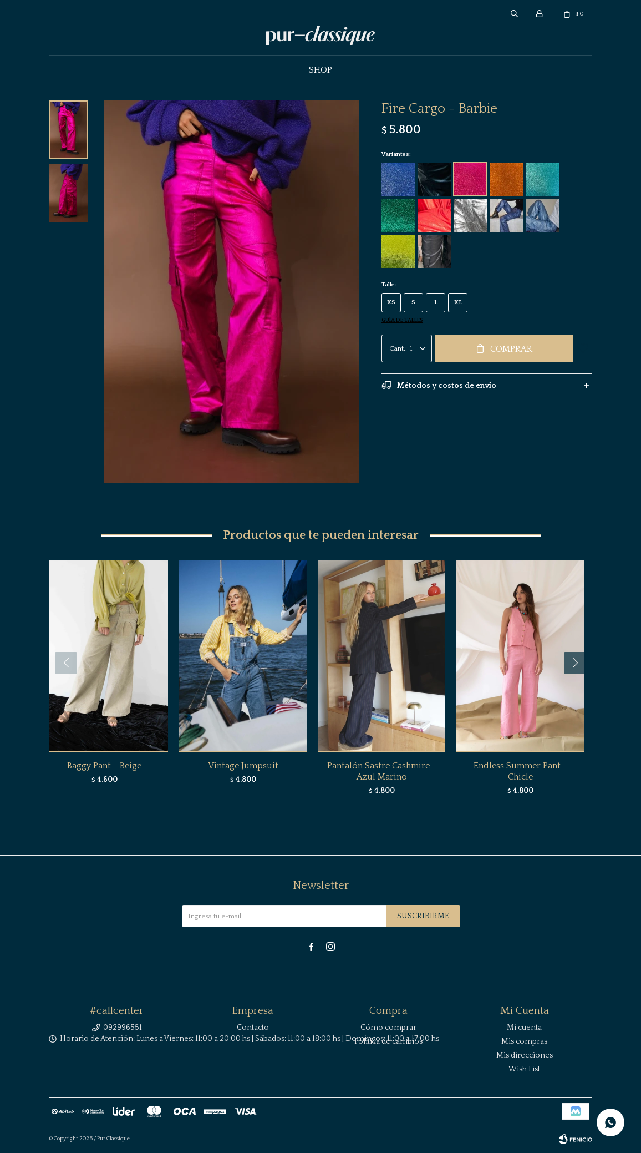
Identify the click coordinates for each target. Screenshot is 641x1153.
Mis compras (524, 1041)
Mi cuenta (524, 1027)
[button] (579, 685)
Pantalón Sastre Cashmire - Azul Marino (381, 771)
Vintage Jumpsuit (243, 766)
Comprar (511, 349)
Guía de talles (402, 320)
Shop (320, 70)
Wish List (524, 1069)
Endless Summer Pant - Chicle (520, 771)
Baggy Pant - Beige (104, 766)
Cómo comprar (388, 1027)
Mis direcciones (524, 1055)
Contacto (253, 1027)
